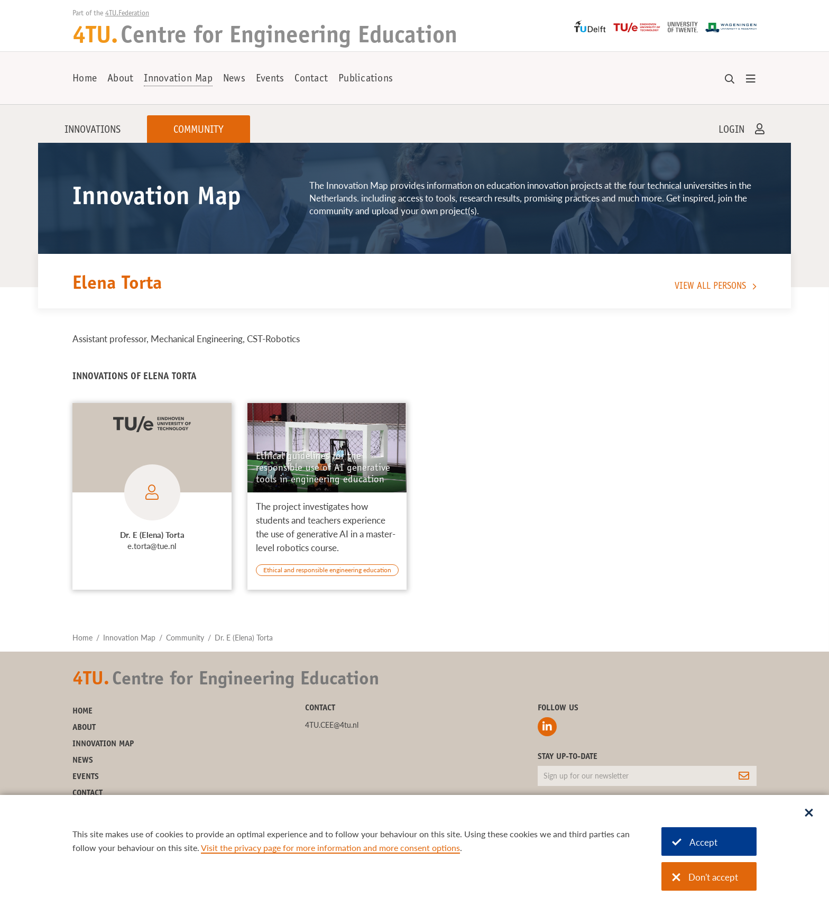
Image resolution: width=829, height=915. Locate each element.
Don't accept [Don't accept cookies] (705, 877)
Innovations (93, 130)
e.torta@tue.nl (152, 546)
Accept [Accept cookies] (694, 842)
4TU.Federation (127, 13)
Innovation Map (178, 79)
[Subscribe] (744, 776)
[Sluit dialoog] (809, 813)
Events (270, 79)
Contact (311, 79)
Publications (365, 79)
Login (731, 130)
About (120, 79)
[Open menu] (750, 79)
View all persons (710, 286)
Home (84, 79)
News (234, 79)
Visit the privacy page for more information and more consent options (330, 848)
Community (198, 130)
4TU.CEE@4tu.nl (331, 724)
